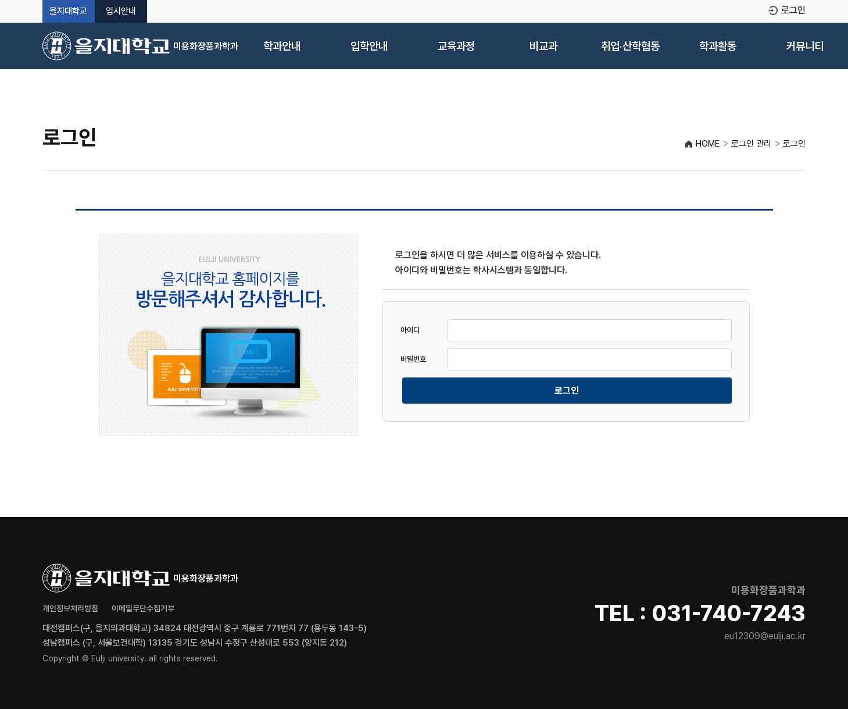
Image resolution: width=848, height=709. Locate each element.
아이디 (410, 330)
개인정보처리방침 (70, 608)
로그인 (793, 10)
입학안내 (369, 46)
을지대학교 (68, 11)
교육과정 (456, 46)
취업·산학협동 (630, 46)
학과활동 (717, 46)
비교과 (543, 46)
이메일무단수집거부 (143, 608)
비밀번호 (413, 359)
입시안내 (121, 11)
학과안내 (281, 46)
